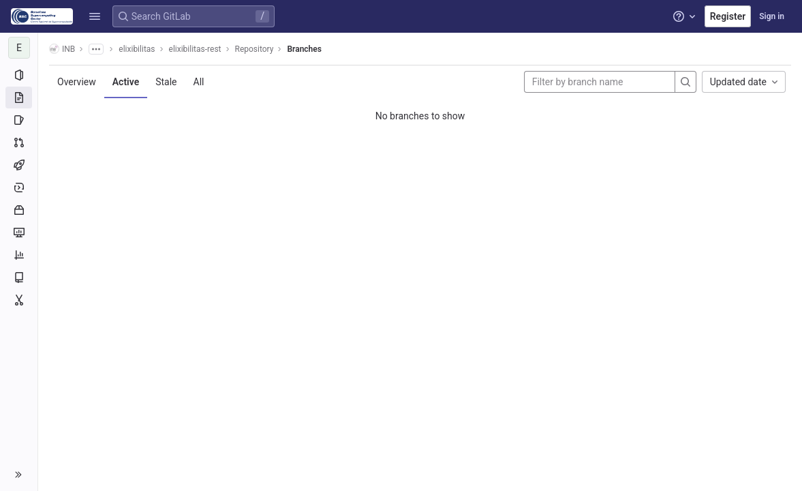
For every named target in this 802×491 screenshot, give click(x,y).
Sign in (771, 16)
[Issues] (18, 120)
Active (125, 81)
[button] (95, 16)
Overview (76, 81)
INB (62, 49)
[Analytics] (18, 255)
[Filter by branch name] (599, 82)
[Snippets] (18, 300)
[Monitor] (18, 232)
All (199, 81)
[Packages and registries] (18, 210)
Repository (254, 49)
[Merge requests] (18, 142)
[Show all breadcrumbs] (96, 49)
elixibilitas (137, 49)
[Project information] (18, 75)
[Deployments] (18, 187)
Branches (304, 49)
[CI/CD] (18, 165)
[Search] (685, 82)
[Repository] (18, 97)
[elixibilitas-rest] (19, 47)
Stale (165, 81)
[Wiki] (18, 277)
